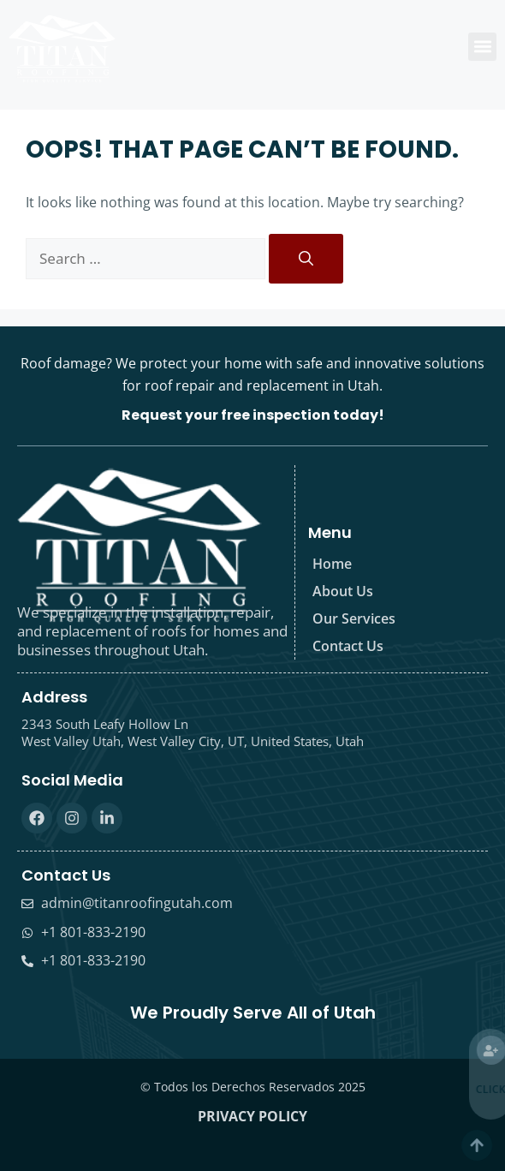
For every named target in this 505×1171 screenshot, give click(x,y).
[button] (482, 47)
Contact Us (347, 645)
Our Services (353, 618)
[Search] (306, 259)
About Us (342, 591)
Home (332, 563)
